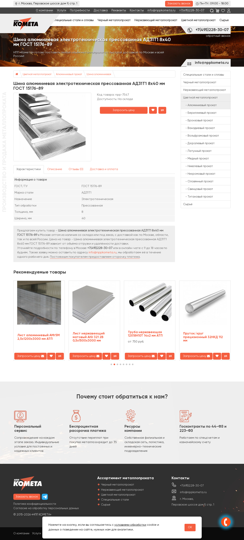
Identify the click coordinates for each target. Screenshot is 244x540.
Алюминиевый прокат (69, 74)
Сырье (224, 20)
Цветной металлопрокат (198, 20)
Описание (54, 169)
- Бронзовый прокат (198, 120)
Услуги (61, 10)
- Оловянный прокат (198, 181)
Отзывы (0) (76, 169)
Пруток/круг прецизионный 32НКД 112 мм (203, 337)
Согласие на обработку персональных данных (46, 508)
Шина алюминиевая (99, 74)
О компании (44, 10)
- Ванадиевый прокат (199, 128)
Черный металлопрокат (114, 20)
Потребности (80, 10)
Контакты (137, 10)
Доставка (101, 10)
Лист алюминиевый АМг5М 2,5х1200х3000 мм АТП (38, 337)
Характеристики (28, 169)
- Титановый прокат (198, 196)
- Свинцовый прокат (198, 189)
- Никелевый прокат (198, 166)
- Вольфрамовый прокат (201, 135)
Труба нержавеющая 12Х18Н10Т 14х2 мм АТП (145, 334)
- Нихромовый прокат (199, 173)
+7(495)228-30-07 (191, 10)
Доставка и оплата (104, 169)
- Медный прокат (196, 158)
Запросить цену (124, 110)
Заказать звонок (179, 3)
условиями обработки (130, 524)
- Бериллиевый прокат (200, 112)
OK (190, 527)
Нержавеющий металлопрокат (155, 20)
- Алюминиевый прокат (200, 105)
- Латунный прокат (197, 151)
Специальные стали (115, 499)
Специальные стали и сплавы (73, 20)
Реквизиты (119, 10)
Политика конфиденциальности (34, 503)
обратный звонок (218, 36)
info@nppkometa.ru (161, 10)
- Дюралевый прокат (199, 143)
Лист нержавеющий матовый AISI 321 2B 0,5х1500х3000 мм (89, 337)
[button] (111, 364)
